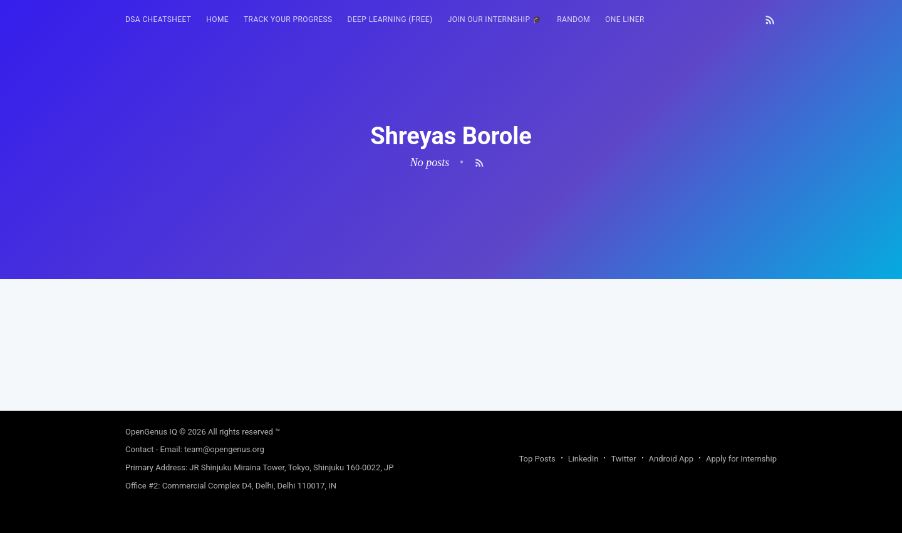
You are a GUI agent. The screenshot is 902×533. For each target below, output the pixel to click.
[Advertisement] (451, 367)
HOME (217, 19)
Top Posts (537, 458)
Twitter (623, 458)
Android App (671, 458)
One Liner (625, 19)
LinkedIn (583, 458)
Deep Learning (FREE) (390, 19)
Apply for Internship (741, 458)
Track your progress (288, 19)
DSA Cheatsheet (158, 19)
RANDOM (573, 19)
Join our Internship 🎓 (495, 19)
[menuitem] (158, 20)
